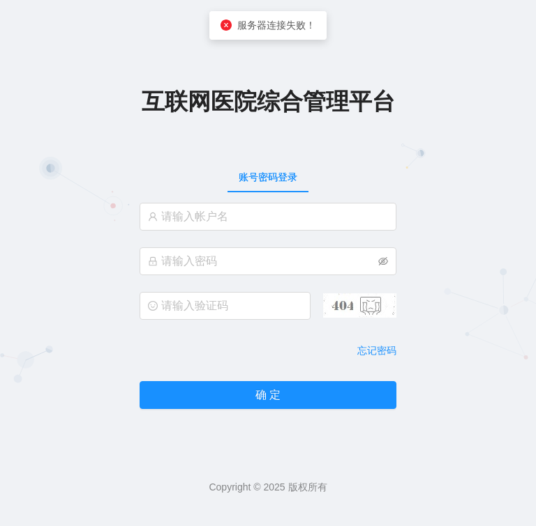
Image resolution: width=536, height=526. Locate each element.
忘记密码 (376, 350)
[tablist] (268, 177)
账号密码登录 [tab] (268, 177)
